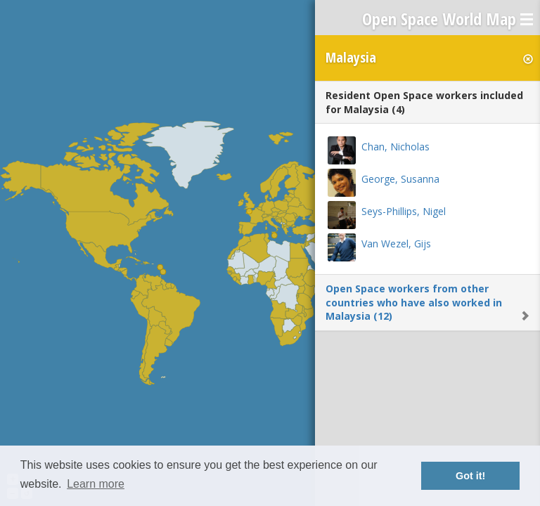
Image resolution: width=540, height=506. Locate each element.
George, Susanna (400, 179)
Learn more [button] (95, 484)
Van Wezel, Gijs (396, 243)
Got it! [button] (470, 475)
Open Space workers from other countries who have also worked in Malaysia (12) (414, 302)
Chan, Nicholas (395, 146)
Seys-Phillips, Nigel (403, 211)
